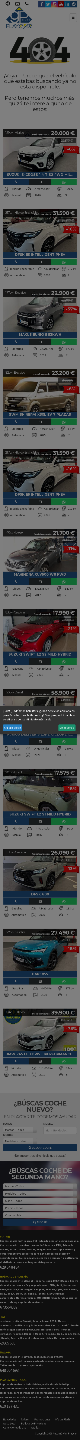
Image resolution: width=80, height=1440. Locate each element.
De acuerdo (67, 728)
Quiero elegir (12, 728)
